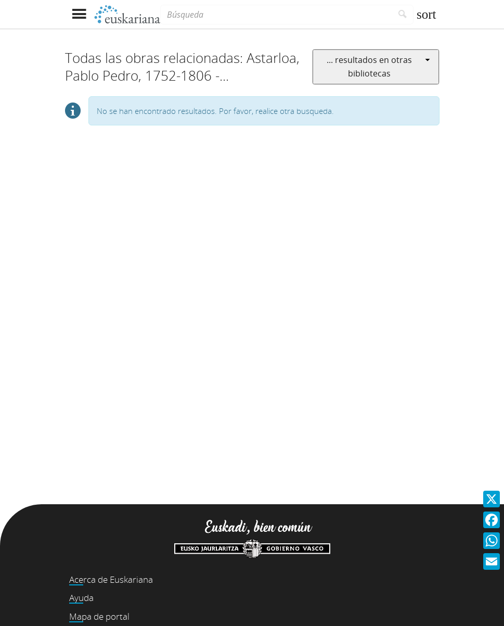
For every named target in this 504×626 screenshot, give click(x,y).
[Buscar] (402, 14)
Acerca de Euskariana (111, 579)
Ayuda (81, 598)
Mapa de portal (99, 616)
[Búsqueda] (276, 14)
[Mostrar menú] (79, 14)
